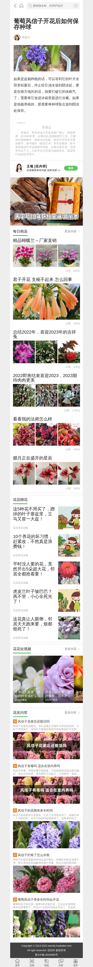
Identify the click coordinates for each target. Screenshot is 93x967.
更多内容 (71, 231)
